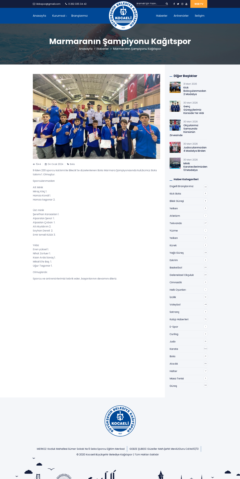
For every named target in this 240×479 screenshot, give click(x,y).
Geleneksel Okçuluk (182, 275)
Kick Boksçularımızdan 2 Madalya (194, 91)
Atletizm (175, 216)
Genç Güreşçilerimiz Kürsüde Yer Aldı (193, 110)
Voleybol (175, 304)
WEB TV (198, 4)
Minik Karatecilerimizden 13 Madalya (195, 167)
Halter (173, 371)
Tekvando (176, 223)
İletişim (199, 16)
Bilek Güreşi (177, 201)
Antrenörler (181, 16)
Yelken (174, 208)
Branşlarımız (79, 16)
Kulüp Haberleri (179, 319)
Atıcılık (174, 364)
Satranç (174, 312)
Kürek (173, 245)
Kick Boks (175, 193)
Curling (174, 334)
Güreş (173, 386)
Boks (172, 356)
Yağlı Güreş (177, 253)
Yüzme (174, 230)
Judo (173, 341)
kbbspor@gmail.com (48, 4)
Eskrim (174, 260)
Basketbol (176, 267)
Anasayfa (39, 16)
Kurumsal (58, 16)
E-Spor (174, 327)
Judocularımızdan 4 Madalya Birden (195, 149)
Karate (174, 349)
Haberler (161, 16)
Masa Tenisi (177, 378)
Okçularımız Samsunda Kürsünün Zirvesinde (184, 130)
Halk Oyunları (178, 290)
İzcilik (173, 297)
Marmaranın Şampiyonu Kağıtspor (137, 49)
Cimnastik (176, 282)
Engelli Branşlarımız (181, 186)
